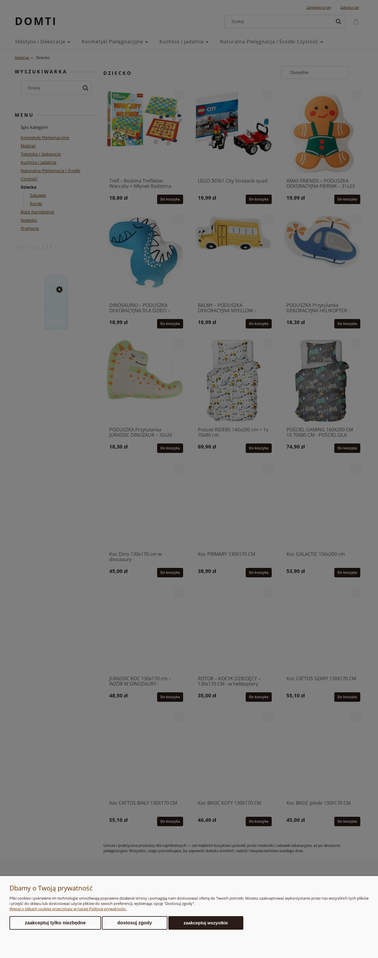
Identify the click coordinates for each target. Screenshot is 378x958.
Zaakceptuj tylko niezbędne (55, 922)
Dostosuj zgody (134, 922)
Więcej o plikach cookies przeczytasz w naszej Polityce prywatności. (67, 908)
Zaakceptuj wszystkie (206, 922)
